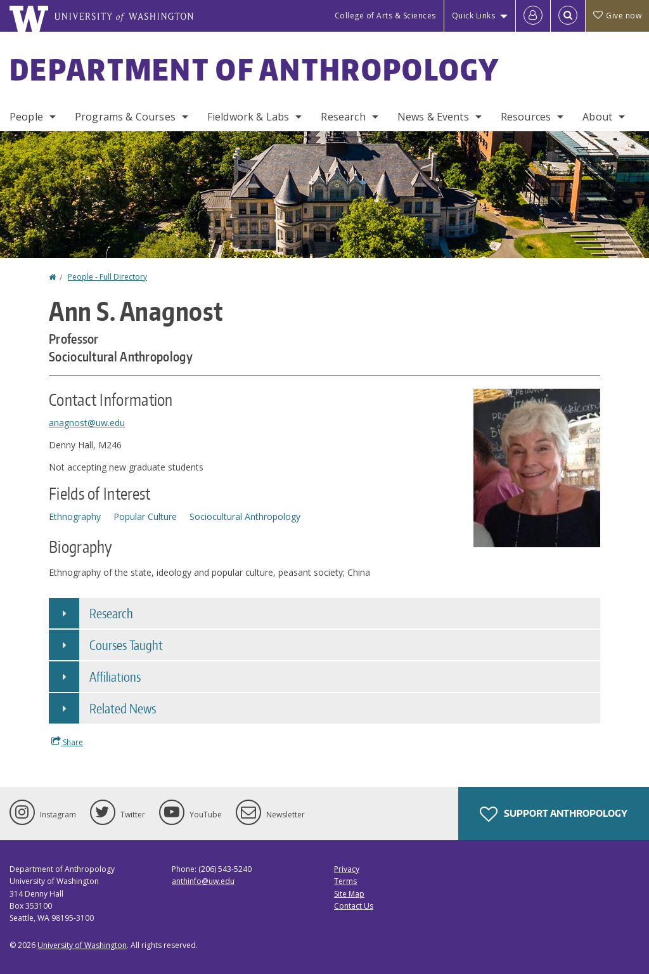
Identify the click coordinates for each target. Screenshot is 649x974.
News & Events (433, 117)
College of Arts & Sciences (385, 15)
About (597, 117)
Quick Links (474, 15)
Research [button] (111, 613)
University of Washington (82, 945)
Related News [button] (122, 708)
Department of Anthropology (255, 69)
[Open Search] (568, 16)
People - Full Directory (107, 276)
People (26, 117)
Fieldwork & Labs (248, 117)
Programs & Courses (125, 117)
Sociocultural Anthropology (245, 516)
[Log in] (533, 16)
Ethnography (75, 516)
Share (67, 742)
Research (343, 117)
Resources (526, 117)
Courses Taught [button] (126, 645)
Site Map (349, 893)
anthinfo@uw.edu (203, 881)
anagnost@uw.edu (87, 423)
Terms (345, 881)
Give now (617, 15)
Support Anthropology (553, 814)
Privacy (346, 869)
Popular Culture (145, 516)
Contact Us (353, 905)
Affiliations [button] (115, 676)
